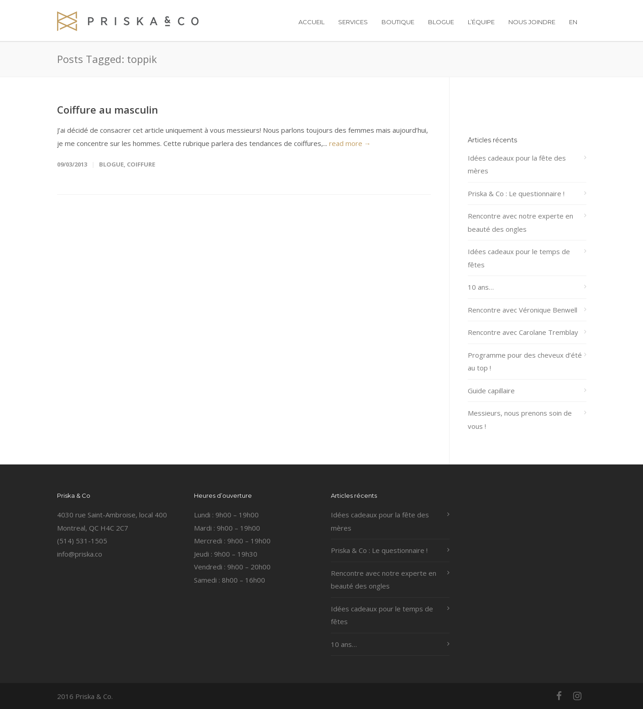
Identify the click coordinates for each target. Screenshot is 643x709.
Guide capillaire (491, 390)
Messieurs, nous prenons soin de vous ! (520, 419)
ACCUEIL (311, 22)
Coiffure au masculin (107, 109)
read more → (350, 143)
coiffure (141, 164)
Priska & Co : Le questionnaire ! (516, 193)
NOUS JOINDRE (531, 22)
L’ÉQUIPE (481, 22)
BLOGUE (441, 22)
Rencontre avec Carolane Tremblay (523, 332)
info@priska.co (79, 553)
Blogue (111, 164)
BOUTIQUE (398, 22)
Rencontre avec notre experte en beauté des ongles (520, 222)
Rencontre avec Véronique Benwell (522, 309)
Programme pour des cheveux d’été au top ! (525, 361)
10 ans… (481, 287)
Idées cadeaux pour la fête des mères (517, 164)
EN (573, 22)
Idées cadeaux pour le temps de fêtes (519, 258)
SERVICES (353, 22)
